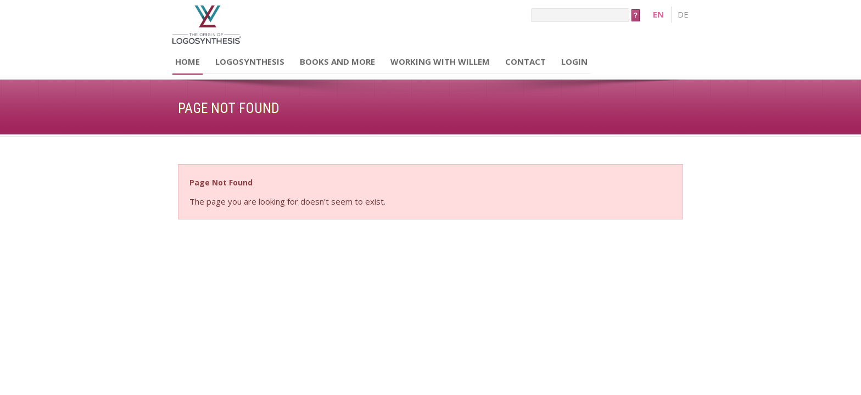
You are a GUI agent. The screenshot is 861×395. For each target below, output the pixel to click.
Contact (525, 61)
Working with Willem (440, 61)
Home (187, 61)
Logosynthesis (249, 61)
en (658, 14)
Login (574, 61)
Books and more (337, 61)
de (683, 14)
